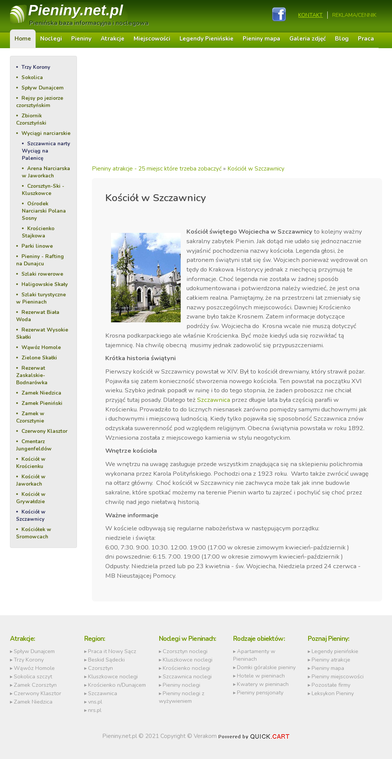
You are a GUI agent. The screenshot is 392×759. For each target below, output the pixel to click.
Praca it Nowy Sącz (112, 651)
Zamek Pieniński (41, 403)
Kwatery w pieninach (263, 684)
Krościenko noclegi (186, 668)
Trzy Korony (35, 67)
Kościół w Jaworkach (31, 480)
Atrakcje (112, 38)
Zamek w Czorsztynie (30, 417)
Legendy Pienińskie (207, 38)
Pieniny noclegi (181, 685)
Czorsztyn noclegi (185, 651)
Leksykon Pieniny (333, 693)
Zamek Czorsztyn (35, 685)
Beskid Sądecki (106, 659)
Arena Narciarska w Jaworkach (46, 172)
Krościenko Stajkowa (38, 232)
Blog (342, 38)
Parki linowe (37, 246)
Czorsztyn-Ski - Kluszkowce (43, 189)
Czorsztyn (100, 668)
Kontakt (310, 15)
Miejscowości (152, 38)
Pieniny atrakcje (331, 659)
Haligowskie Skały (44, 284)
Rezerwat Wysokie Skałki (42, 333)
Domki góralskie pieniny (266, 667)
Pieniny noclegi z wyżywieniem (181, 697)
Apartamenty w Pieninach (254, 655)
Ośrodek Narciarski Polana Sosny (44, 211)
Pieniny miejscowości (338, 676)
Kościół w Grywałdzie (31, 498)
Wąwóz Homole (41, 347)
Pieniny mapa (261, 38)
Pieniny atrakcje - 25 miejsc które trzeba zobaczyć (157, 168)
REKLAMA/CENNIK (354, 15)
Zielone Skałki (39, 357)
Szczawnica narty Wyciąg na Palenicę (46, 151)
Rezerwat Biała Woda (37, 316)
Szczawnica (213, 399)
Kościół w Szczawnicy (31, 515)
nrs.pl (94, 710)
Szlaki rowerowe (42, 274)
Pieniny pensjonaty (260, 692)
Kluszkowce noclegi (113, 676)
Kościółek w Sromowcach (33, 533)
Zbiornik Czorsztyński (31, 119)
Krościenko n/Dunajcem (117, 685)
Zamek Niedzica (41, 393)
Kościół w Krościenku (31, 462)
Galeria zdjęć (307, 38)
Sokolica (32, 77)
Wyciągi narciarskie (45, 133)
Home (23, 38)
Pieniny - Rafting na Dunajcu (40, 260)
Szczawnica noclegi (187, 676)
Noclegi (51, 38)
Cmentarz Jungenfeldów (34, 445)
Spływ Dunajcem (42, 87)
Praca (366, 38)
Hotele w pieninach (261, 675)
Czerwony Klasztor (44, 431)
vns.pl (95, 701)
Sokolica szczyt (33, 676)
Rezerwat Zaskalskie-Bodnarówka (31, 375)
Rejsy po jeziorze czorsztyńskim (39, 101)
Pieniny (75, 10)
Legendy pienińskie (335, 651)
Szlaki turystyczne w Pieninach (41, 298)
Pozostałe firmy (331, 685)
